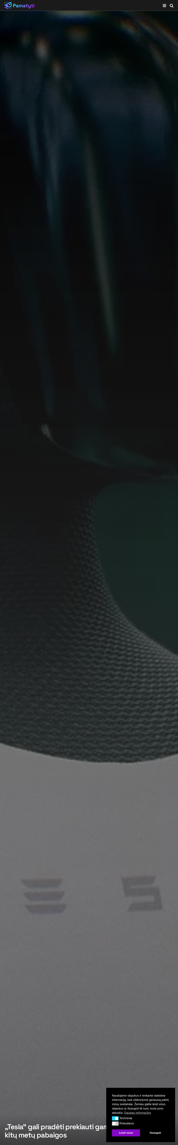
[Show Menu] (164, 5)
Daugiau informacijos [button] (137, 1112)
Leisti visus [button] (126, 1132)
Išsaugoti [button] (155, 1132)
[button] (115, 1118)
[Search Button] (171, 5)
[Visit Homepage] (19, 5)
